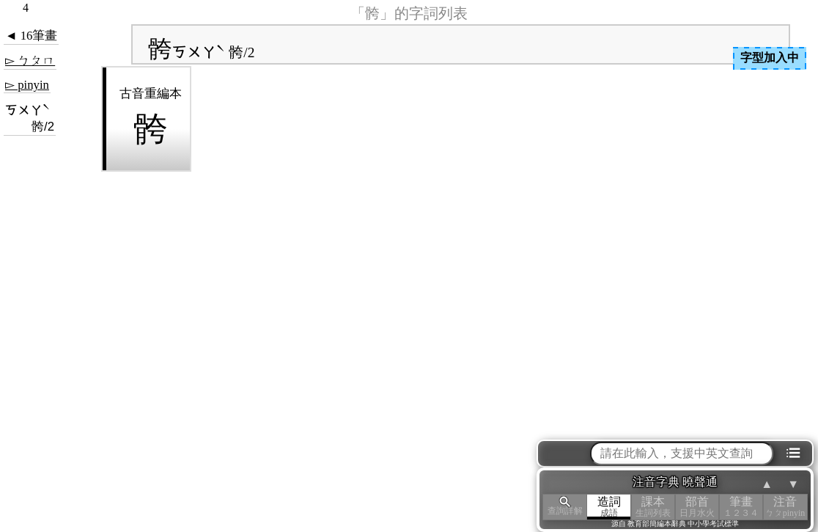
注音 (785, 506)
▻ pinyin (27, 85)
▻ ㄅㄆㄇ (30, 61)
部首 (697, 506)
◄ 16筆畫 (31, 36)
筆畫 (741, 506)
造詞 (609, 506)
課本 (653, 506)
